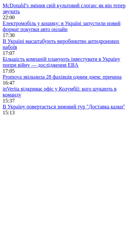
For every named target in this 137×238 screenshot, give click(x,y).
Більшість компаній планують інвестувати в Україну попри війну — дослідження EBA (61, 62)
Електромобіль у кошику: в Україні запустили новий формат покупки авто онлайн (61, 26)
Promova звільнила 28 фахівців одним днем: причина (62, 77)
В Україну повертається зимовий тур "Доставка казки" (64, 106)
